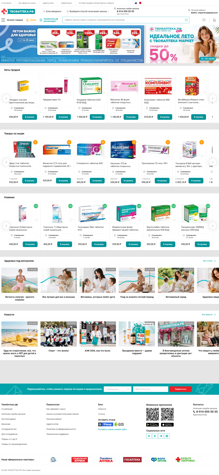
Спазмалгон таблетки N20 (90, 163)
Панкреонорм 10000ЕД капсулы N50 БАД (192, 228)
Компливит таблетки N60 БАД (157, 101)
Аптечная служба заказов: (128, 9)
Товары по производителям (14, 444)
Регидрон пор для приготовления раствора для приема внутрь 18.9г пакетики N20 (21, 101)
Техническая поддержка (57, 434)
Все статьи (209, 261)
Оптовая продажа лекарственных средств (96, 3)
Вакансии (5, 424)
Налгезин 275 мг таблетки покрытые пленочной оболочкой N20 (121, 165)
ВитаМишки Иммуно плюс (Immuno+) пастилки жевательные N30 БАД (191, 101)
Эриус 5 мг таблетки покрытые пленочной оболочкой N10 (20, 164)
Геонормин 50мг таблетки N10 (91, 228)
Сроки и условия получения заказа (62, 414)
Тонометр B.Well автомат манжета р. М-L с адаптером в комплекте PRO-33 (189, 165)
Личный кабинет (54, 419)
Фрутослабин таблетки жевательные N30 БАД (158, 228)
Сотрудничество (8, 429)
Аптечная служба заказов (13, 414)
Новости (102, 409)
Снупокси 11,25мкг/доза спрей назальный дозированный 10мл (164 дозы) (56, 228)
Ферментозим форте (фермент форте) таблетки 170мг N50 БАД (125, 228)
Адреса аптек (48, 3)
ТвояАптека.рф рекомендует (48, 20)
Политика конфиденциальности (61, 429)
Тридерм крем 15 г (52, 99)
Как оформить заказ (27, 3)
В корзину (29, 117)
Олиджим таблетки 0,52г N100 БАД (89, 101)
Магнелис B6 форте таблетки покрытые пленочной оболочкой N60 (123, 101)
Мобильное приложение (159, 405)
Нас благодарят (8, 419)
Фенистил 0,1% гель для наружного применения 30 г (57, 164)
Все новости (209, 315)
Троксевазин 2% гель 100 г (155, 163)
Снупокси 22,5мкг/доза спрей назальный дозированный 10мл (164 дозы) (21, 228)
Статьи (101, 414)
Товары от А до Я (9, 439)
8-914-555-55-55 (125, 11)
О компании (6, 3)
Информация (66, 3)
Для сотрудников (9, 434)
